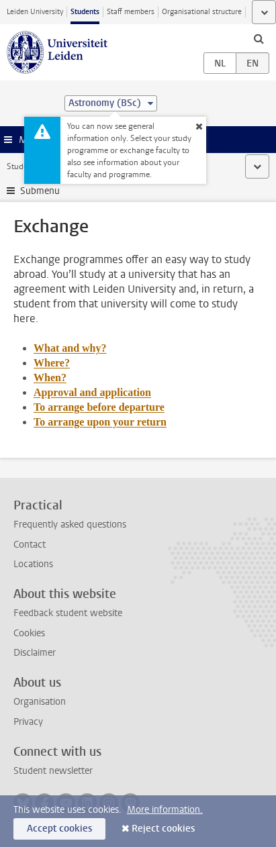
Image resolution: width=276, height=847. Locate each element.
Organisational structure (202, 12)
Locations (33, 564)
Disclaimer (34, 652)
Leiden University (35, 12)
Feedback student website (67, 613)
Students (85, 12)
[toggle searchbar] (258, 38)
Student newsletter (53, 770)
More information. (165, 809)
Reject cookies (163, 828)
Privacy (28, 721)
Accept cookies (59, 828)
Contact (29, 544)
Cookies (29, 633)
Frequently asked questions (69, 524)
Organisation (39, 701)
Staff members (130, 12)
